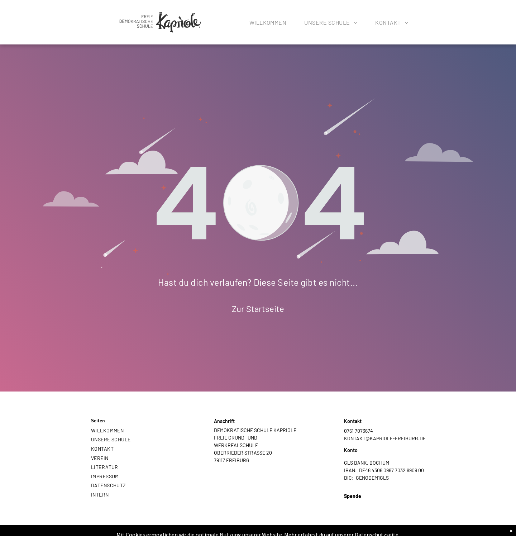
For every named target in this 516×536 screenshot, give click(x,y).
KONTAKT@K (358, 438)
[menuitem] (268, 24)
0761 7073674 (358, 431)
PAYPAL (353, 504)
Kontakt (353, 421)
